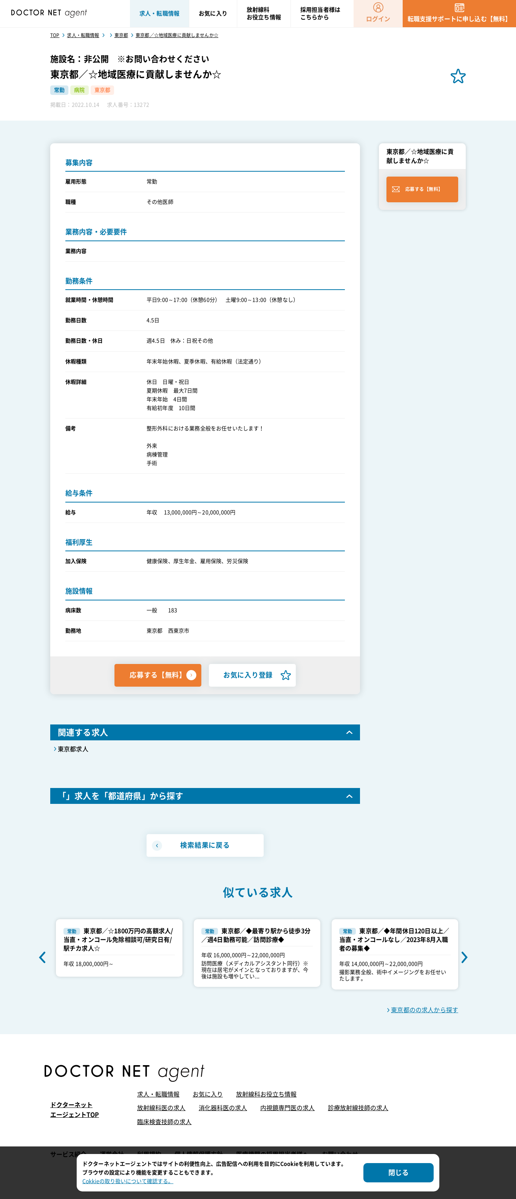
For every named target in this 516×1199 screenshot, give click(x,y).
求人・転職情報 (158, 1094)
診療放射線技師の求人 (358, 1108)
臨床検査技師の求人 (164, 1122)
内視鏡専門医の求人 (287, 1108)
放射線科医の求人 (161, 1108)
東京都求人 (73, 749)
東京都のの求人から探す (424, 1010)
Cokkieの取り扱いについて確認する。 (127, 1181)
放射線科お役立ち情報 (266, 1094)
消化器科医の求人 (223, 1108)
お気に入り (208, 1094)
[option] (119, 948)
